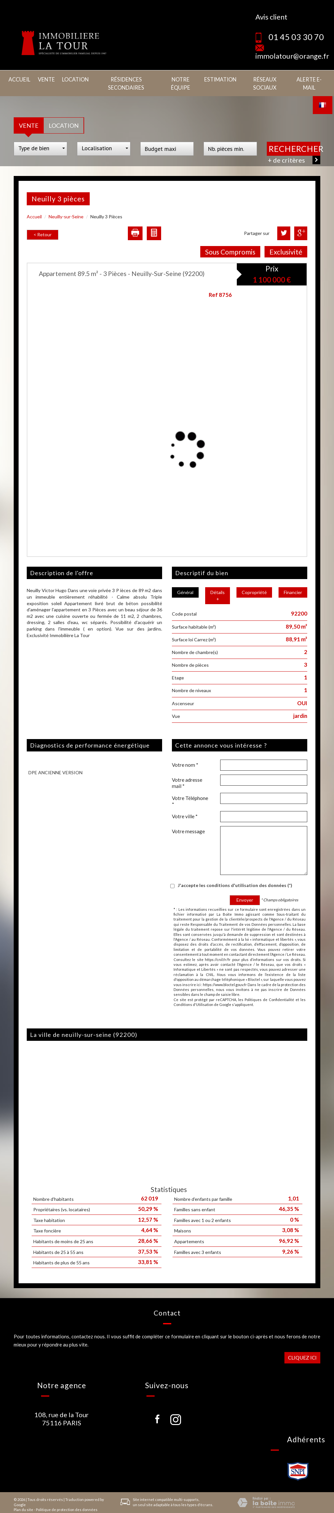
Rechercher (294, 139)
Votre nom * (185, 756)
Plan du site (23, 1500)
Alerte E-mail (308, 78)
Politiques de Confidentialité (269, 990)
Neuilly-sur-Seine (66, 207)
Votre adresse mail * (187, 773)
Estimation (218, 78)
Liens (80, 1506)
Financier (293, 583)
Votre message (188, 822)
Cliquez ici (302, 1348)
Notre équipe (178, 78)
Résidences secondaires (123, 78)
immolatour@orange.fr (292, 55)
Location (72, 78)
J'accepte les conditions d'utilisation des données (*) (235, 876)
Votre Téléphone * (190, 792)
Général (185, 583)
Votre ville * (185, 807)
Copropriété (254, 583)
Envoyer (244, 891)
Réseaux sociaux (262, 78)
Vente (44, 78)
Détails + (217, 586)
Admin (92, 1506)
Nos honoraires (60, 1506)
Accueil (19, 78)
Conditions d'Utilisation (193, 995)
